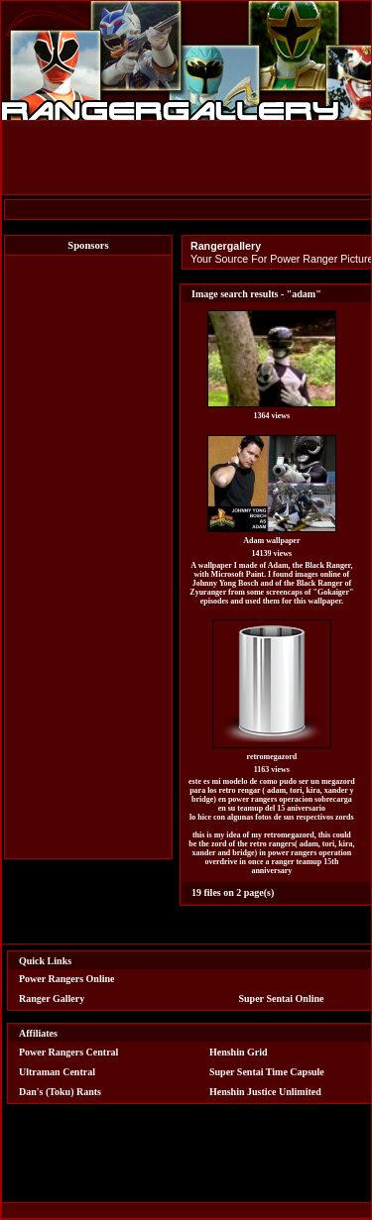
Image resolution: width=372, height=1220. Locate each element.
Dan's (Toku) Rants (60, 1091)
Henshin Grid (238, 1052)
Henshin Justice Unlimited (265, 1091)
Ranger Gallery (51, 998)
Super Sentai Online (281, 998)
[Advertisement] (88, 557)
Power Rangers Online (66, 978)
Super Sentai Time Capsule (266, 1071)
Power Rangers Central (68, 1052)
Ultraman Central (57, 1071)
